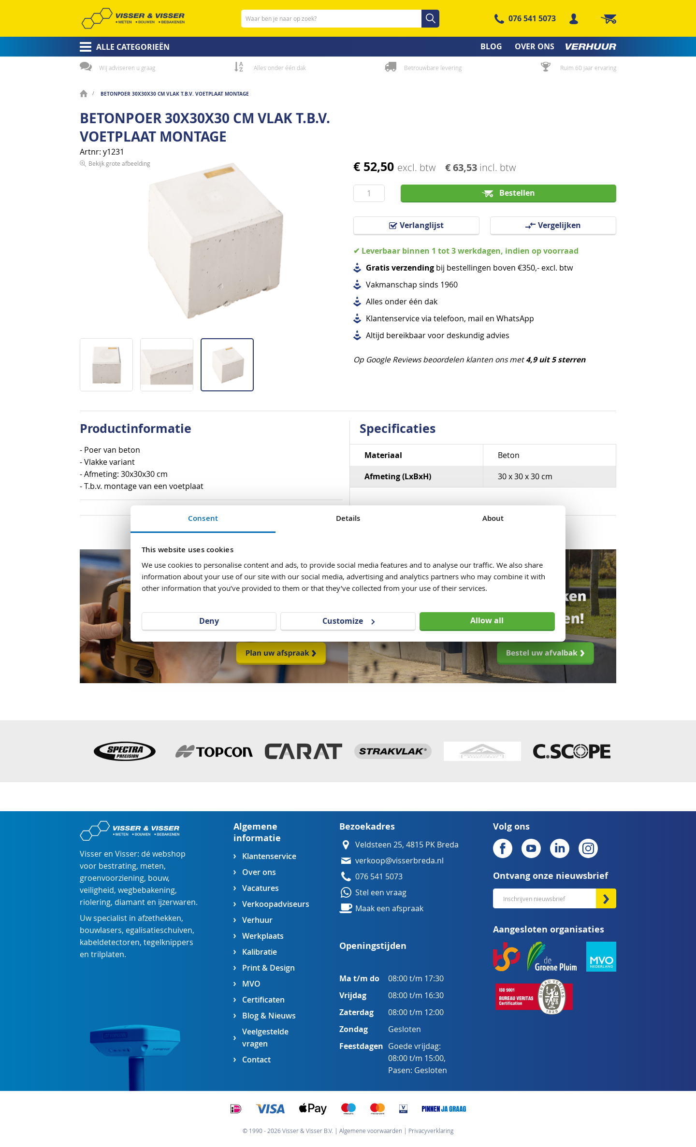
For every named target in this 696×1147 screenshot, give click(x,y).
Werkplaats (263, 936)
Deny (209, 621)
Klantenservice (269, 856)
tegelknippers (168, 942)
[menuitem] (121, 47)
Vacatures (260, 888)
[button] (110, 361)
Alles (374, 302)
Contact (256, 1060)
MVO (251, 984)
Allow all (487, 620)
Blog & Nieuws (269, 1016)
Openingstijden (372, 946)
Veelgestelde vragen (265, 1038)
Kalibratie (259, 952)
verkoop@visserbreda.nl (399, 861)
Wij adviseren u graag (127, 68)
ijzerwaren (177, 902)
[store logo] (133, 18)
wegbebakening (146, 890)
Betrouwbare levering (433, 68)
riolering (95, 902)
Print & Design (268, 968)
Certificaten (263, 1000)
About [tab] (493, 518)
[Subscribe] (606, 898)
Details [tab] (348, 518)
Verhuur (257, 920)
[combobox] (340, 19)
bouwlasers (101, 930)
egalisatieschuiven (159, 930)
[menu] (348, 47)
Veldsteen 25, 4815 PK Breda (407, 845)
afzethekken (159, 918)
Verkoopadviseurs (275, 904)
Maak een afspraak (389, 908)
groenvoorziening (112, 878)
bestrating (117, 866)
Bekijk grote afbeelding (119, 330)
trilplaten (107, 954)
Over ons (259, 872)
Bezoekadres (367, 826)
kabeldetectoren (110, 942)
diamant (130, 902)
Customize (348, 621)
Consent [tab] (203, 518)
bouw (158, 878)
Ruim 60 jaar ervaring (588, 68)
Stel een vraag (380, 893)
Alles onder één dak (280, 68)
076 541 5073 (532, 18)
